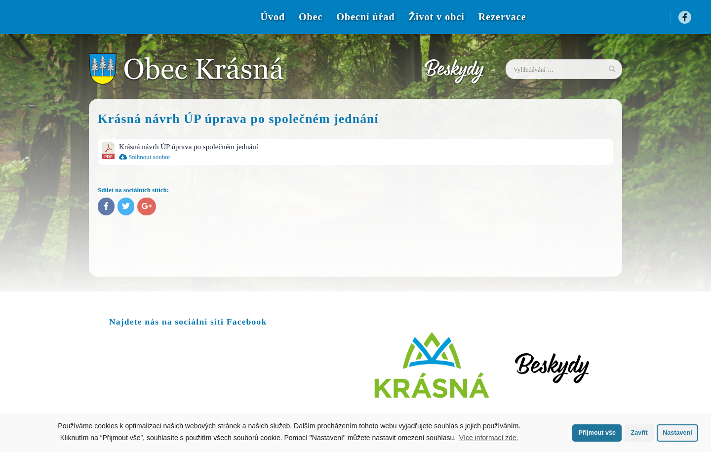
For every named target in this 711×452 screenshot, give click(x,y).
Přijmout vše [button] (597, 432)
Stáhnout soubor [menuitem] (144, 157)
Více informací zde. (488, 438)
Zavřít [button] (639, 432)
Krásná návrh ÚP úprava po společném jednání (188, 147)
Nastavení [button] (677, 432)
